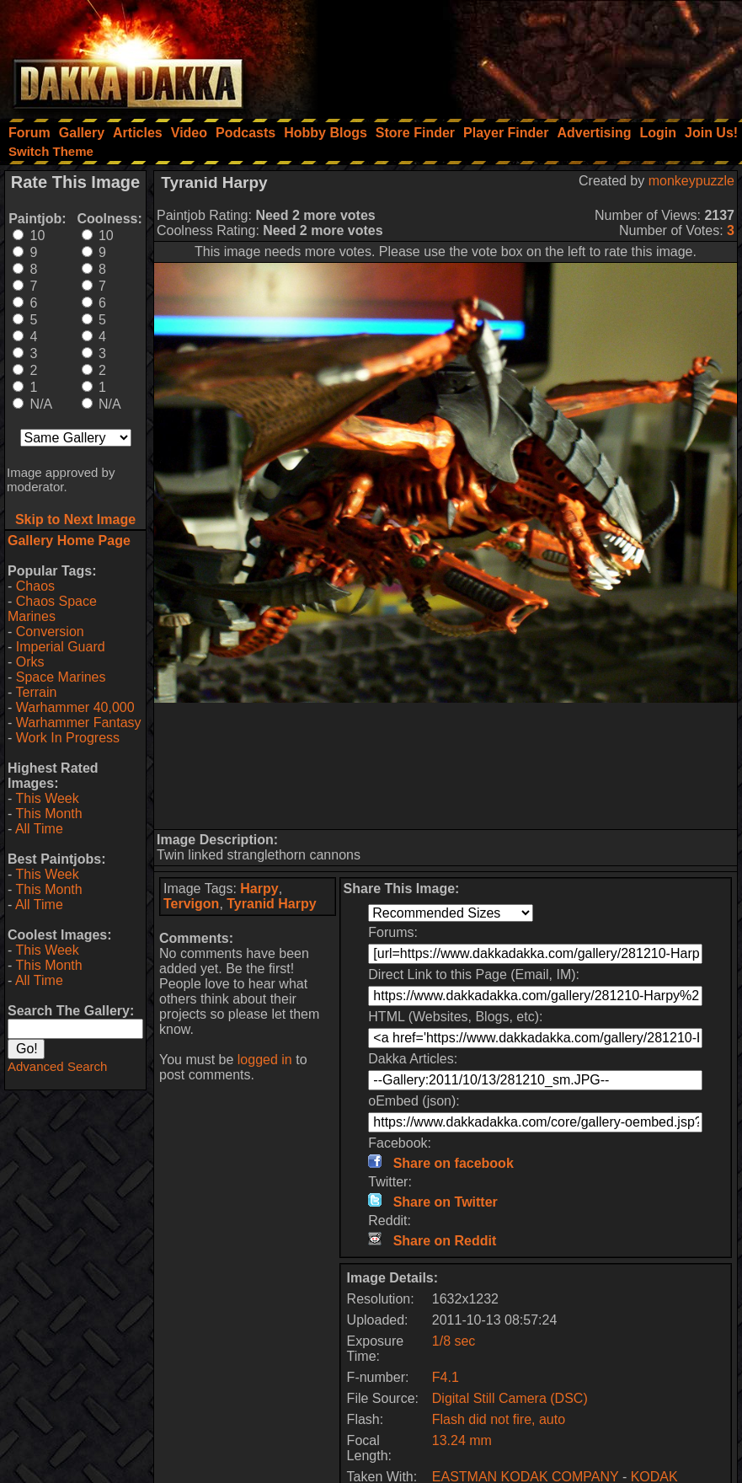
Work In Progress (68, 738)
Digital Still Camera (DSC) (510, 1398)
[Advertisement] (515, 54)
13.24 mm (462, 1440)
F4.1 (445, 1377)
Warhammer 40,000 (75, 707)
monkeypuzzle (691, 181)
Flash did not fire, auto (498, 1419)
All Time (39, 829)
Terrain (35, 692)
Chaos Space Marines (52, 609)
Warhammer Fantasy (78, 722)
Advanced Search (57, 1066)
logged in (265, 1059)
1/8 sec (454, 1341)
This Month (48, 813)
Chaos (35, 586)
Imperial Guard (60, 647)
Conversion (50, 631)
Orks (30, 662)
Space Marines (61, 677)
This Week (46, 798)
